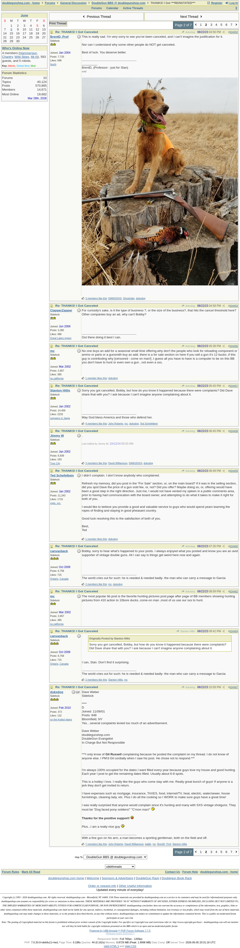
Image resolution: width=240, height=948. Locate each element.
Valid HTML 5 (111, 946)
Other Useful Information (135, 886)
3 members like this (96, 298)
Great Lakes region (60, 338)
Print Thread (57, 23)
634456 (233, 346)
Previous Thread (96, 16)
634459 (233, 470)
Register (214, 3)
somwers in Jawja (60, 418)
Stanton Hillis (185, 631)
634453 (233, 305)
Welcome (92, 878)
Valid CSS (130, 946)
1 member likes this (96, 378)
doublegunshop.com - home (21, 3)
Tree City (55, 463)
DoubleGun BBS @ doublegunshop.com (119, 3)
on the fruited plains (61, 719)
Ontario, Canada (59, 578)
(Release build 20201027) (120, 933)
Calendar (112, 8)
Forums (50, 3)
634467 (233, 687)
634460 (233, 546)
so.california (57, 378)
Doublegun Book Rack (176, 878)
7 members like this (96, 844)
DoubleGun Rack (147, 878)
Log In (231, 3)
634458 (233, 431)
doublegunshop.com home (66, 878)
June (24, 15)
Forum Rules (10, 872)
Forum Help (190, 872)
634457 (233, 385)
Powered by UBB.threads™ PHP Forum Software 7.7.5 (120, 930)
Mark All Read (31, 872)
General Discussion (73, 3)
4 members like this (96, 423)
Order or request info (102, 886)
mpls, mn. (55, 503)
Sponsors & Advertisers (117, 878)
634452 (233, 32)
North (53, 64)
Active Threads (133, 8)
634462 (233, 591)
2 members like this (96, 584)
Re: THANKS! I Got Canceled (76, 32)
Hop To (79, 857)
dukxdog (188, 32)
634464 (233, 631)
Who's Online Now (15, 48)
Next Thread (191, 16)
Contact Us (172, 872)
